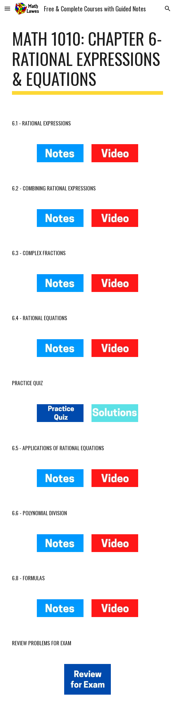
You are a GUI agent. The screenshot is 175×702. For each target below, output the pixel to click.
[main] (87, 61)
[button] (7, 8)
